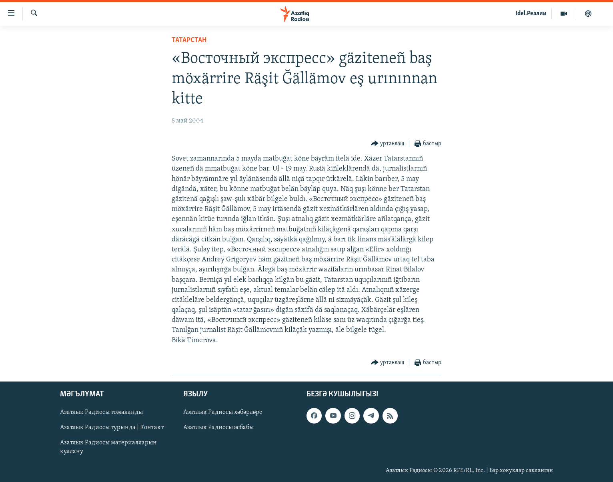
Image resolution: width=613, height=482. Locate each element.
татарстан (189, 40)
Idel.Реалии (531, 13)
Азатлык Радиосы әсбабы (218, 427)
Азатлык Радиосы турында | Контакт (112, 427)
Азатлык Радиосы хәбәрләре (222, 412)
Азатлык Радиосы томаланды (101, 412)
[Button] (388, 144)
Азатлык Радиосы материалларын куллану (108, 447)
